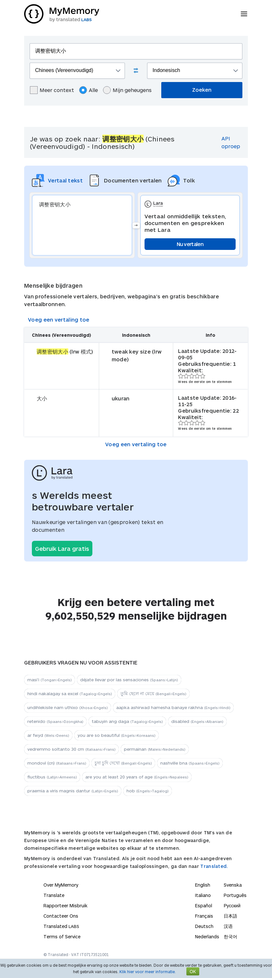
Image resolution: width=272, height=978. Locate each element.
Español (203, 905)
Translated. (214, 866)
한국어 (230, 936)
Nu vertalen (190, 244)
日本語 (230, 916)
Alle (88, 90)
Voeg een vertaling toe (58, 319)
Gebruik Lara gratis (62, 548)
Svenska (233, 885)
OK (193, 971)
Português (235, 895)
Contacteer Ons (60, 916)
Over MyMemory (60, 885)
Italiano (203, 895)
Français (204, 916)
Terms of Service (61, 936)
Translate (53, 895)
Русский (232, 905)
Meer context (52, 90)
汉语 (228, 926)
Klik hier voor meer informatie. (147, 971)
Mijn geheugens (127, 90)
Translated (61, 926)
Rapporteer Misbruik (65, 905)
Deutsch (204, 926)
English (202, 885)
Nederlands (207, 936)
